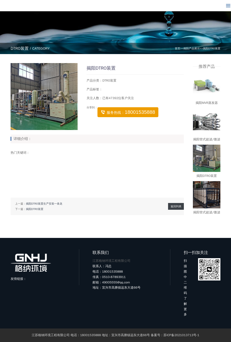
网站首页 (31, 5)
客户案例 (135, 5)
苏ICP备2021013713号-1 (181, 335)
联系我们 (161, 5)
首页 (177, 48)
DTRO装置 (109, 80)
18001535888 (202, 5)
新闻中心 (109, 5)
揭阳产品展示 (191, 48)
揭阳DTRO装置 (211, 48)
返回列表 (176, 206)
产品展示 (83, 5)
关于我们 (57, 5)
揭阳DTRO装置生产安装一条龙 (44, 203)
